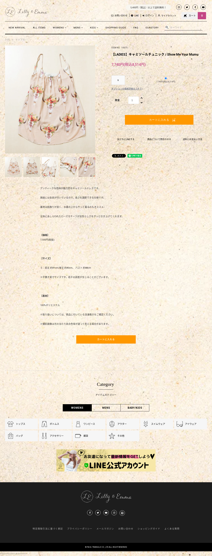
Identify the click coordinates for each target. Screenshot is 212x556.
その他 (120, 435)
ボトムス (54, 424)
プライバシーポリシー (79, 528)
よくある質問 (172, 528)
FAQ (135, 27)
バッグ (19, 435)
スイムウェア (158, 424)
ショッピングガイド (149, 528)
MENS (78, 27)
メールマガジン (105, 528)
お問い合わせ (119, 15)
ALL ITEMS (39, 27)
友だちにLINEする (125, 139)
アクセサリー (57, 435)
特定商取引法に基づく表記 (48, 528)
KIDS (94, 27)
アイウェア (190, 424)
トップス (20, 39)
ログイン (148, 15)
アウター (122, 424)
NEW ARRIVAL (17, 27)
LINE (136, 15)
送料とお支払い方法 (192, 139)
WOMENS (59, 27)
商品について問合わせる (159, 139)
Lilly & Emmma (26, 12)
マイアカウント (167, 15)
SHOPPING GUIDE (115, 27)
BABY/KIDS (135, 407)
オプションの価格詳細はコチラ (127, 89)
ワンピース (89, 424)
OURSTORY (152, 27)
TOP (7, 39)
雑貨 (85, 435)
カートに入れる (159, 119)
